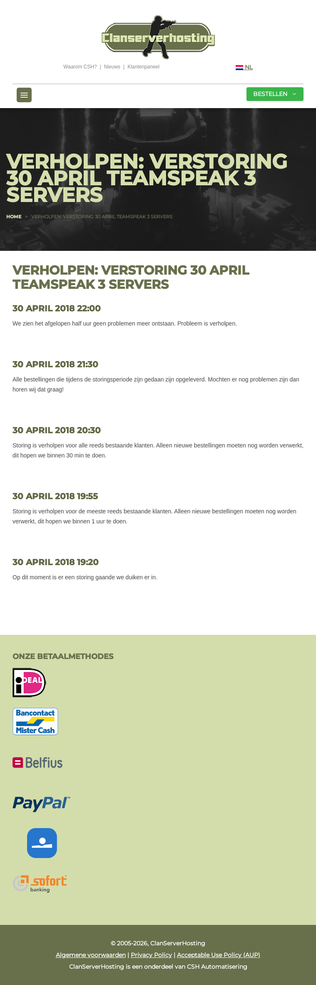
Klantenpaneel (143, 67)
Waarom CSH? (80, 67)
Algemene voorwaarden (91, 955)
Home (13, 217)
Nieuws (112, 67)
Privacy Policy (151, 955)
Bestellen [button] (274, 94)
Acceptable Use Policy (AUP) (218, 955)
